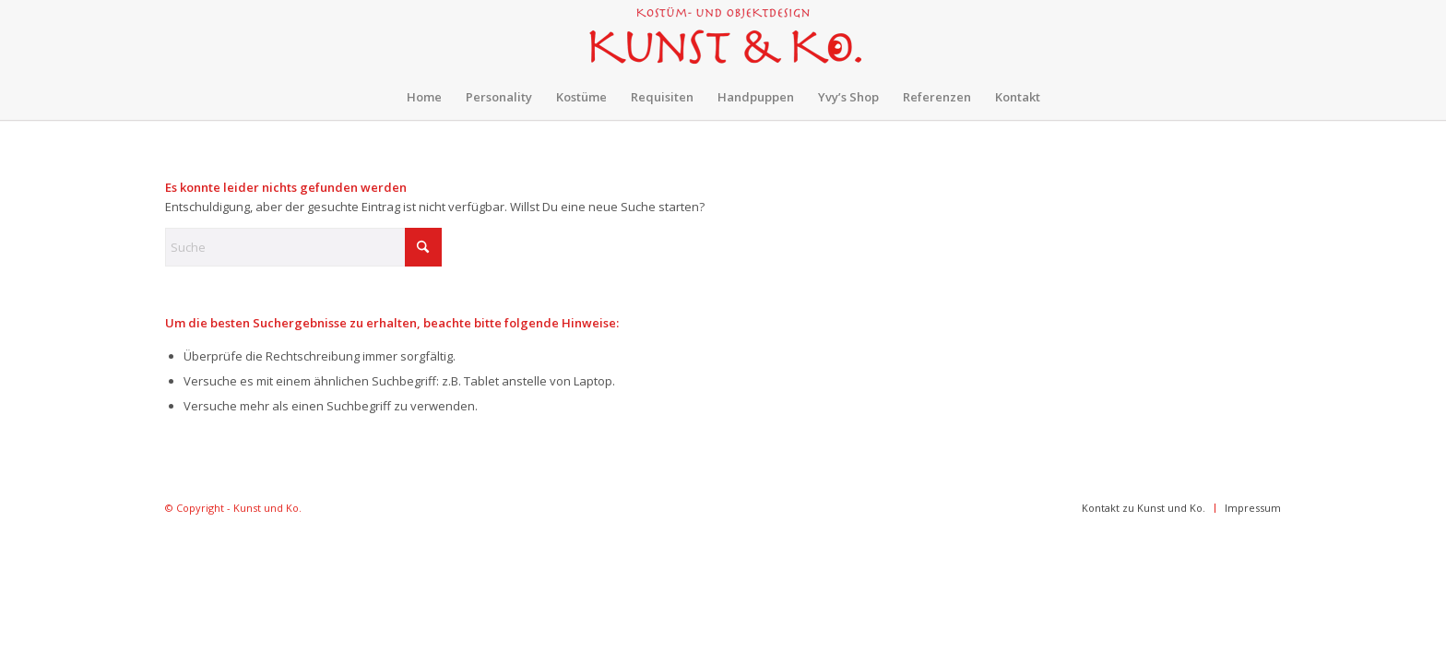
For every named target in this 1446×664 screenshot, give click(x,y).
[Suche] (303, 247)
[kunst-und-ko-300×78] (723, 37)
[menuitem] (424, 97)
